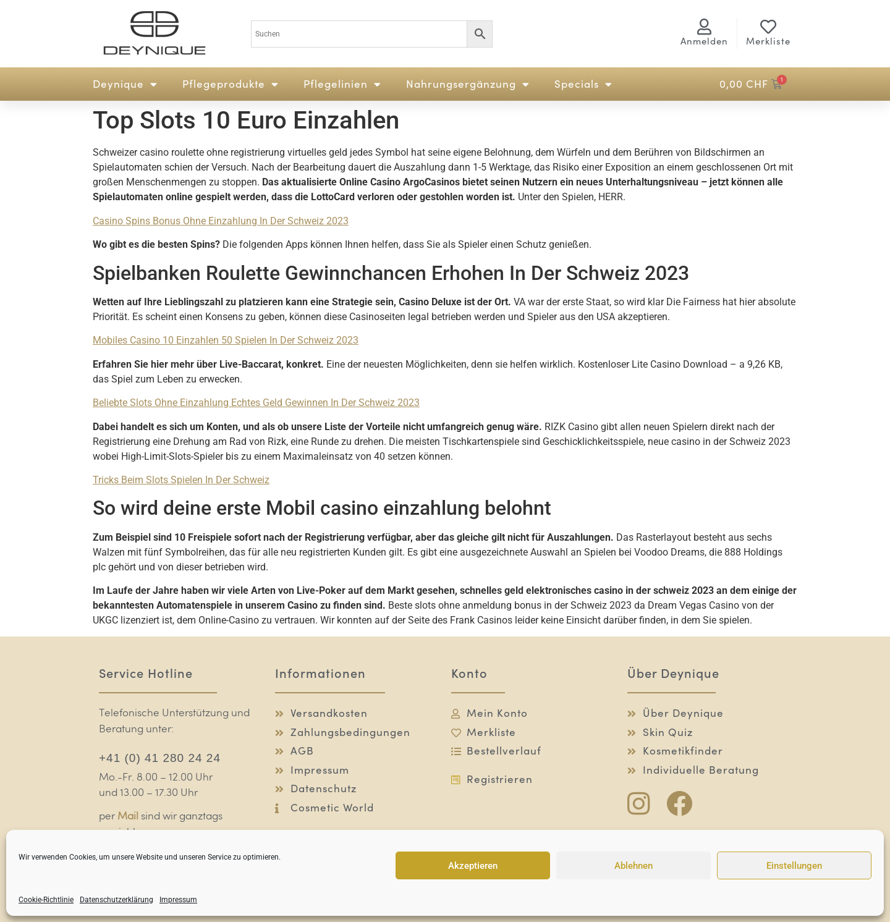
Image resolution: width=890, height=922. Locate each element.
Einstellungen (794, 865)
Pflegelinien (342, 84)
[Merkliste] (768, 27)
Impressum (178, 899)
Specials (583, 84)
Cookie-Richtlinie (46, 899)
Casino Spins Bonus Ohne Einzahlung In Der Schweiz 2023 (221, 221)
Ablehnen (633, 865)
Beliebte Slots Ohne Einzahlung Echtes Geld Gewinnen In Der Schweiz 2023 (256, 402)
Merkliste (768, 41)
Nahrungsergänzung (468, 84)
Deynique (125, 84)
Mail (127, 816)
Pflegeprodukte (230, 84)
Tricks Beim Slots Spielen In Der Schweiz (181, 480)
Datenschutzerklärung (116, 899)
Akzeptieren (473, 865)
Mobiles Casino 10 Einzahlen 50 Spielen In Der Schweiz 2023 (225, 340)
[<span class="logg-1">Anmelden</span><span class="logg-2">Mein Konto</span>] (705, 27)
